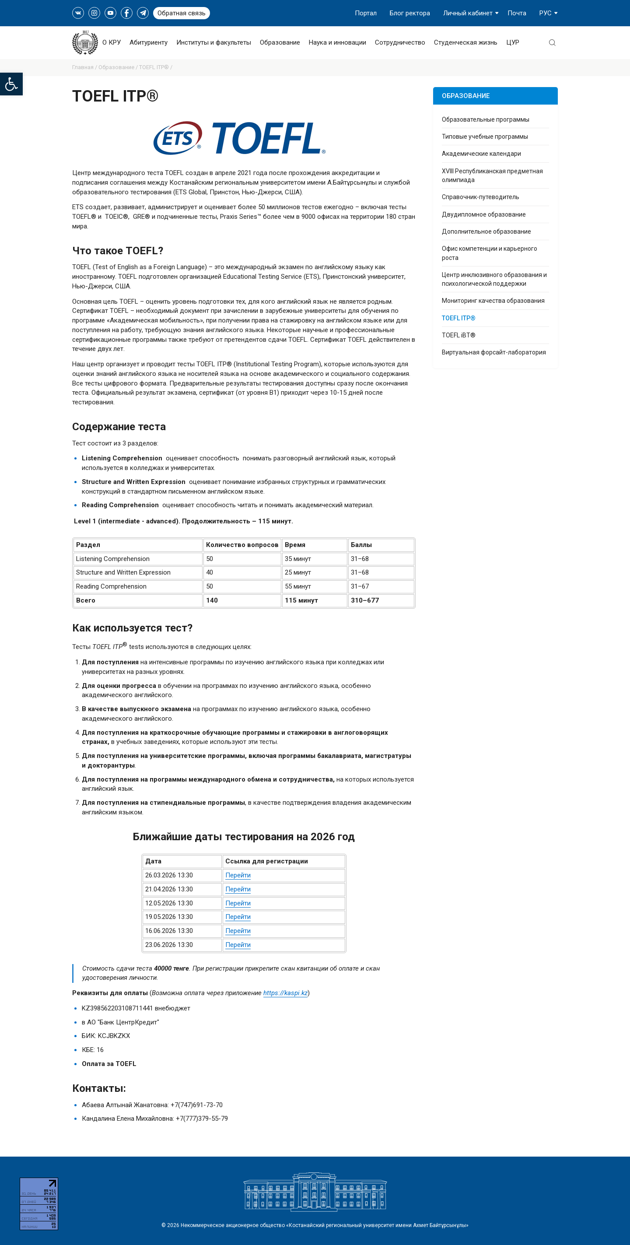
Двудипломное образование (484, 214)
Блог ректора (410, 13)
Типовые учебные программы (485, 136)
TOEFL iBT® (459, 335)
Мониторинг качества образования (493, 300)
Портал (366, 13)
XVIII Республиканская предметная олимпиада (492, 175)
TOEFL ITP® (459, 318)
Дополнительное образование (486, 231)
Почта (517, 13)
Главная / (85, 67)
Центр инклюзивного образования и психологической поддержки (494, 279)
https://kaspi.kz (285, 993)
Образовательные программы (485, 119)
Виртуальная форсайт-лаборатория (494, 352)
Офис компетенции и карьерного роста (489, 253)
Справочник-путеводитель (480, 196)
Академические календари (481, 153)
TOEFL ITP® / (155, 67)
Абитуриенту (149, 42)
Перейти (238, 875)
